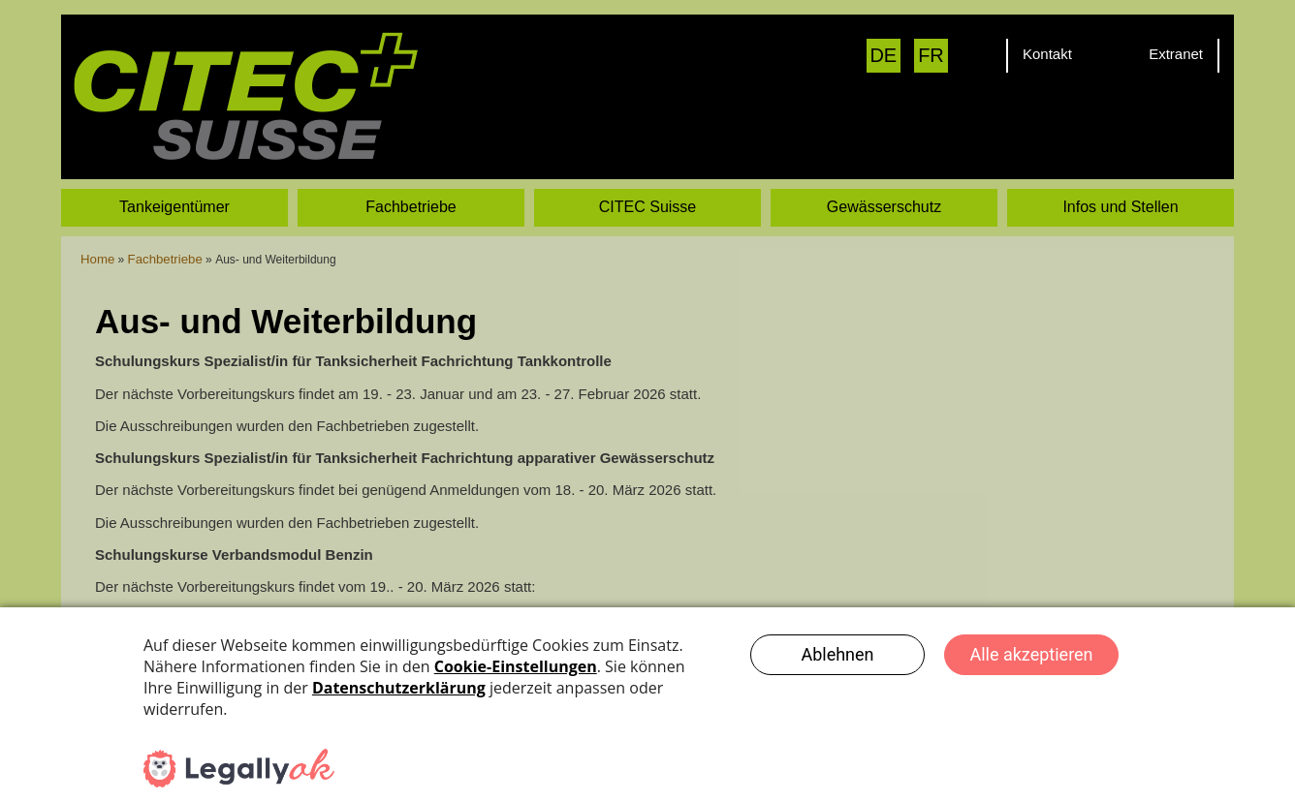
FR (931, 55)
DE (883, 55)
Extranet (1176, 54)
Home (95, 213)
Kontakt (1047, 54)
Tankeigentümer (174, 161)
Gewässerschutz (884, 161)
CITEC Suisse (647, 161)
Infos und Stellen (1120, 161)
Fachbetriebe (410, 161)
